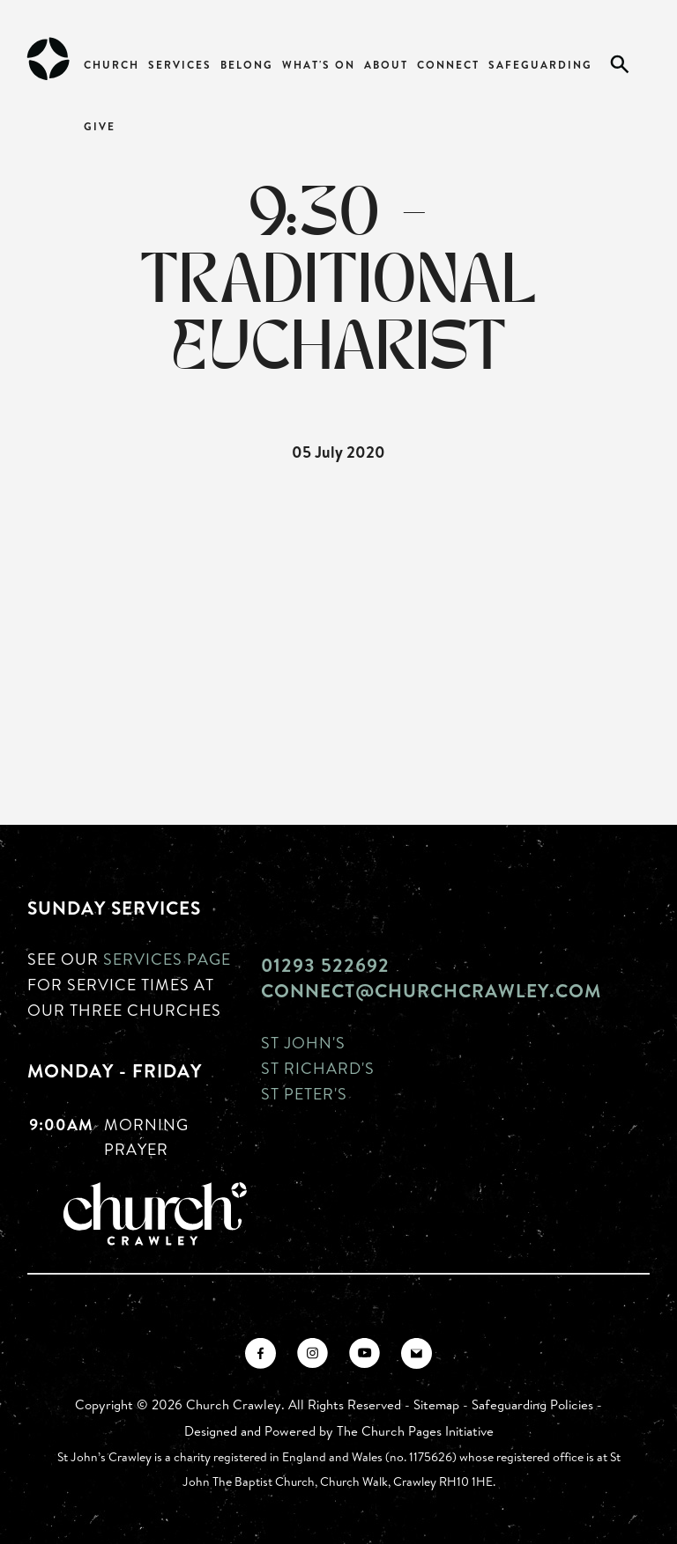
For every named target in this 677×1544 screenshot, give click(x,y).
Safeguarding (540, 64)
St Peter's (304, 1093)
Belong (246, 64)
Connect (448, 64)
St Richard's (318, 1067)
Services (180, 64)
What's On (318, 64)
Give (99, 126)
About (386, 64)
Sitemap (436, 1404)
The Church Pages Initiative (415, 1431)
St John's (303, 1042)
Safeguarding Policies (532, 1404)
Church (111, 64)
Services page (167, 958)
